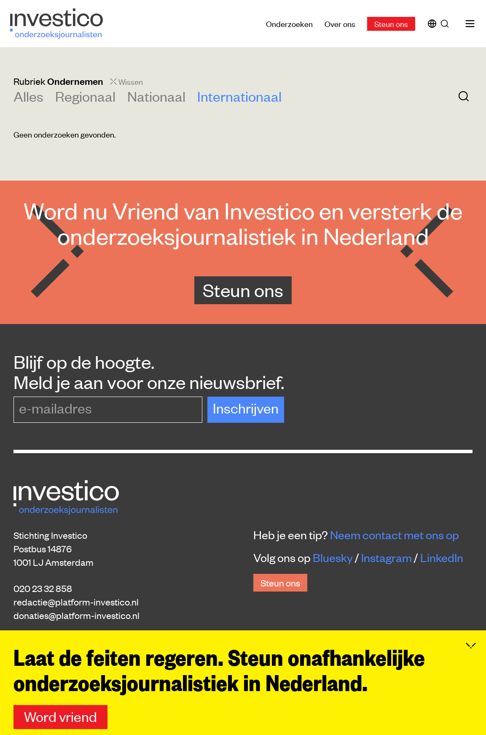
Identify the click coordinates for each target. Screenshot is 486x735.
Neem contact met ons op (394, 534)
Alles (28, 96)
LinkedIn (441, 557)
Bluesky (333, 557)
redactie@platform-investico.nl (76, 602)
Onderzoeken (289, 23)
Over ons (340, 23)
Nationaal (156, 96)
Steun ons (391, 23)
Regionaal (85, 96)
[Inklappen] (471, 645)
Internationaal (239, 96)
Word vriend (60, 716)
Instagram (386, 557)
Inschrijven (246, 408)
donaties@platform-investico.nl (76, 615)
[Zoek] (446, 23)
